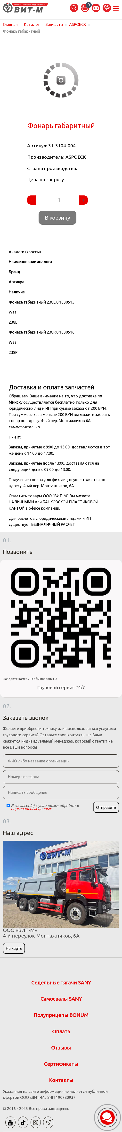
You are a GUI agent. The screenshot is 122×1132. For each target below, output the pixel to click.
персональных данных (31, 808)
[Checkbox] (8, 805)
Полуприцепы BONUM (61, 1015)
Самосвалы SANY (61, 999)
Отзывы (61, 1047)
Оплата (61, 1031)
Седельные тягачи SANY (61, 982)
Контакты (61, 1080)
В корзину (57, 218)
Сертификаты (61, 1064)
